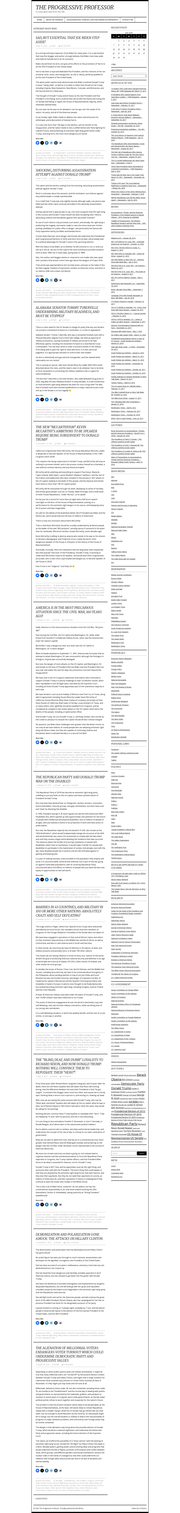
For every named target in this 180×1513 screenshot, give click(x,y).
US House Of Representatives (59, 160)
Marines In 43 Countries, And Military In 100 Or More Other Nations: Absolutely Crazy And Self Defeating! (69, 911)
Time (113, 726)
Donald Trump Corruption (66, 892)
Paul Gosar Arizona (89, 595)
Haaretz (114, 593)
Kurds (42, 1042)
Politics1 (114, 805)
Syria (44, 1049)
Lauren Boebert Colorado (65, 593)
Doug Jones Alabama (43, 412)
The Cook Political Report (120, 833)
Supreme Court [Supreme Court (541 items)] (117, 1131)
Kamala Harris (89, 155)
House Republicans (71, 590)
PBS (112, 545)
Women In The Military (74, 417)
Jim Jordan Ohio (84, 590)
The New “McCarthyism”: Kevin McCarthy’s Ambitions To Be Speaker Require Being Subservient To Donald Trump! (67, 433)
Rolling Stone (116, 698)
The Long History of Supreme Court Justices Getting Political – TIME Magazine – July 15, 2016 (127, 137)
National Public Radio (119, 530)
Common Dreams (118, 776)
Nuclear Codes (75, 1485)
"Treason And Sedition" (85, 585)
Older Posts (40, 1498)
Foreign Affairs (116, 666)
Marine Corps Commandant (79, 412)
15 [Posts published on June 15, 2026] (119, 49)
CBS (112, 495)
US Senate (75, 160)
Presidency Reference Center (122, 956)
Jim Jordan (95, 755)
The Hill (114, 844)
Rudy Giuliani (74, 760)
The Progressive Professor (75, 7)
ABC (112, 477)
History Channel (117, 509)
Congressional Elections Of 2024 (67, 290)
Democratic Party (86, 290)
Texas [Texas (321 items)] (143, 1131)
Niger (44, 1045)
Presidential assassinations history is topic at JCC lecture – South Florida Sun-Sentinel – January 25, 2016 (127, 340)
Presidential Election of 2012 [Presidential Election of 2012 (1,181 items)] (129, 1111)
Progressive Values (43, 1488)
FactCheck (115, 787)
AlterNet (114, 480)
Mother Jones (116, 676)
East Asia (50, 1040)
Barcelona (39, 1037)
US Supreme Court (89, 764)
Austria (97, 1035)
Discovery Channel (118, 502)
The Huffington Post (118, 847)
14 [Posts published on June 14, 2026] (114, 49)
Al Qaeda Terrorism (94, 752)
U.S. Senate (115, 1046)
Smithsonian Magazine (119, 701)
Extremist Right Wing (60, 155)
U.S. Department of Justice (121, 1032)
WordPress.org (116, 1177)
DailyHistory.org (117, 917)
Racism (38, 160)
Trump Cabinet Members (91, 1222)
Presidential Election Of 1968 (59, 295)
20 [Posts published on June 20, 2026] (144, 49)
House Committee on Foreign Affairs (124, 990)
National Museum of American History (125, 1010)
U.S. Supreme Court (118, 1049)
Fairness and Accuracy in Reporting (124, 505)
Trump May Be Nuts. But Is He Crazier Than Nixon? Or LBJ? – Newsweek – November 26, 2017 (128, 177)
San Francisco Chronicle (120, 625)
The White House (117, 1028)
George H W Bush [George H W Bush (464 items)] (129, 1095)
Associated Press (117, 484)
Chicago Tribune (117, 582)
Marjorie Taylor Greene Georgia (54, 595)
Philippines (73, 1045)
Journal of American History (121, 928)
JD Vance (72, 155)
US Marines (60, 1049)
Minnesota (99, 155)
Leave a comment (71, 785)
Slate (113, 822)
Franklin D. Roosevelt (59, 1219)
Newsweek (115, 691)
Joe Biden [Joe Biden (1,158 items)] (134, 1101)
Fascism (48, 1219)
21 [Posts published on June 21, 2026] (114, 53)
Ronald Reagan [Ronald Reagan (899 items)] (125, 1127)
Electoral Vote (116, 783)
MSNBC (114, 523)
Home (39, 20)
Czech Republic (93, 1037)
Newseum (115, 1014)
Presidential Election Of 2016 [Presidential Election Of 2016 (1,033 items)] (126, 1114)
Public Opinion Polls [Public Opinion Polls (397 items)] (130, 1120)
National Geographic (118, 680)
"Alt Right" (59, 1481)
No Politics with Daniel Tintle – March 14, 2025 (128, 335)
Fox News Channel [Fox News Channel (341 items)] (131, 1092)
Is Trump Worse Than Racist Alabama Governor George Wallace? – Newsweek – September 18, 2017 (126, 117)
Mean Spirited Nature (52, 897)
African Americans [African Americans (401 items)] (130, 1075)
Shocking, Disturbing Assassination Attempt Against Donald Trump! (66, 172)
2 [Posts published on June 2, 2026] (123, 41)
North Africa (51, 1045)
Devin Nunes (44, 755)
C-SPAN (114, 491)
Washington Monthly (119, 737)
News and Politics (44, 153)
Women (90, 897)
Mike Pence (85, 1219)
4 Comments (68, 1364)
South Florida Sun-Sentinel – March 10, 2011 (127, 356)
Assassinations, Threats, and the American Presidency (92, 20)
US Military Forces (71, 1049)
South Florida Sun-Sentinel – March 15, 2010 (127, 360)
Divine (134, 1508)
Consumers (40, 892)
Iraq (96, 1040)
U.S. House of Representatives (122, 1042)
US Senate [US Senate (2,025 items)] (136, 1138)
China (85, 1037)
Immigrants (73, 894)
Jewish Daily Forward (119, 600)
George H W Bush (62, 894)
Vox (112, 562)
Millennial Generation (61, 1485)
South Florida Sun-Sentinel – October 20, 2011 (128, 369)
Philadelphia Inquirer (118, 621)
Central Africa (68, 1037)
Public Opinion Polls (96, 158)
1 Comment (65, 320)
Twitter (113, 760)
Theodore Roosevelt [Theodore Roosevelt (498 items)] (119, 1134)
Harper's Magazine (118, 673)
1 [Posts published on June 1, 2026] (118, 41)
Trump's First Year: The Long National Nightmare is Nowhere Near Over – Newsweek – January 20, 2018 (128, 185)
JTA (112, 512)
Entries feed (115, 1169)
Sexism (44, 160)
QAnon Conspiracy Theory (59, 760)
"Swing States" (60, 153)
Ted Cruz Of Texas (76, 762)
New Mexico (61, 158)
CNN (113, 498)
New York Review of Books (121, 687)
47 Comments (65, 178)
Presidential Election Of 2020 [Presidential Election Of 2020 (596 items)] (123, 1117)
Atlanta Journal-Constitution (121, 575)
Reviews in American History (121, 960)
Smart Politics (116, 826)
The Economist (116, 708)
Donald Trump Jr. (68, 755)
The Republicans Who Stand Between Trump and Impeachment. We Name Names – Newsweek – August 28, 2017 (127, 146)
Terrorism (51, 1049)
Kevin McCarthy (49, 593)
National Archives (117, 1001)
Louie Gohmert (89, 757)
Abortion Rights (61, 409)
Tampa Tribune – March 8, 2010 (123, 383)
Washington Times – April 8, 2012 (123, 408)
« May (113, 64)
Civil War (82, 1217)
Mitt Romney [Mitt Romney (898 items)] (117, 1107)
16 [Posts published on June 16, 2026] (124, 49)
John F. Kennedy (74, 1219)
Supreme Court (52, 1490)
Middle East (61, 1042)
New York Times (117, 614)
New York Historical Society (121, 945)
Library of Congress (118, 997)
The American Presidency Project (123, 963)
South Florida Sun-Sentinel (121, 628)
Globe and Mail (116, 589)
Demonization (91, 1333)
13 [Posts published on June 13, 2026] (144, 45)
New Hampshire (50, 158)
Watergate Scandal (56, 1224)
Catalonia (58, 1037)
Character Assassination (76, 1333)
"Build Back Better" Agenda (65, 585)
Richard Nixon (54, 1222)
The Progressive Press (119, 851)
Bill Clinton (74, 1217)
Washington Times (118, 646)
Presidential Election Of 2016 (92, 1485)
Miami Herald (116, 610)
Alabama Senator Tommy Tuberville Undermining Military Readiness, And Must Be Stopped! (67, 312)
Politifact (114, 808)
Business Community (92, 890)
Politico (114, 801)
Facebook (114, 749)
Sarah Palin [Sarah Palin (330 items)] (136, 1128)
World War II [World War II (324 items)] (138, 1141)
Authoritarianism (51, 1217)
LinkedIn (114, 756)
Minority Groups (67, 897)
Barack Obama (64, 1217)
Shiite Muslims (57, 1047)
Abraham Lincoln (80, 752)
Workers (97, 897)
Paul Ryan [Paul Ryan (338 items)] (128, 1108)
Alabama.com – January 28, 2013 (123, 238)
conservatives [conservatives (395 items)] (116, 1084)
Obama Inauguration (119, 1062)
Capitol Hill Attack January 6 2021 (78, 588)
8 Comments (70, 443)
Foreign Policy (116, 669)
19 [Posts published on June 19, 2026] (139, 49)
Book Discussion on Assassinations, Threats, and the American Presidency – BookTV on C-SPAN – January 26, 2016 (128, 433)
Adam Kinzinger (59, 588)
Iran (92, 1040)
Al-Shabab (66, 1035)
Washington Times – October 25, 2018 (125, 415)
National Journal (117, 797)
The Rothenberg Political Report (123, 854)
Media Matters (116, 516)
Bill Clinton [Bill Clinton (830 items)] (127, 1079)
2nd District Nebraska (75, 153)
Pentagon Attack (42, 760)
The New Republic (118, 716)
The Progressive (117, 723)
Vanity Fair (115, 733)
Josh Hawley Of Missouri (50, 757)
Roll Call (114, 815)
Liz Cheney (80, 593)
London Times (116, 603)
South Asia (68, 1047)
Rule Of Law (77, 1222)
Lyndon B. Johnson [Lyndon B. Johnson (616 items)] (135, 1104)
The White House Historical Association (125, 970)
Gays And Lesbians (47, 894)
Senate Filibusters (86, 1488)
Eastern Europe (60, 1040)
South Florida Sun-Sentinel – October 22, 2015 (128, 373)
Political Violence (83, 293)
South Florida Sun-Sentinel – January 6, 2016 (127, 353)
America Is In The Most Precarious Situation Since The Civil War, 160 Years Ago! (69, 612)
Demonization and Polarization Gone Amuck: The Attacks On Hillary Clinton (69, 1236)
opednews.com (116, 541)
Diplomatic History (118, 920)
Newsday (114, 618)
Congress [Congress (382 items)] (136, 1080)
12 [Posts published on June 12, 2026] (139, 45)
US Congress (45, 764)
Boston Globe (116, 578)
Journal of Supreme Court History (123, 931)
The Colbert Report (118, 555)
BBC (112, 487)
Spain (75, 1047)
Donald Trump (46, 155)
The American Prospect (120, 705)
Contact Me (127, 20)
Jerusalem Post (116, 596)
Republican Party (80, 897)
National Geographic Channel (122, 527)
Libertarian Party (46, 1485)
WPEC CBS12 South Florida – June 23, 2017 (127, 418)
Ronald (53, 320)
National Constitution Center (121, 938)
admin (53, 46)
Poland (80, 1045)
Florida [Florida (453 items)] (122, 1092)
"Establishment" (70, 1481)
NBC (113, 534)
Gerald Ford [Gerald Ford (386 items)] (124, 1099)
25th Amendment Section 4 (65, 1215)
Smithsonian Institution (119, 1024)
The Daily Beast (117, 837)
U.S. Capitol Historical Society (122, 978)
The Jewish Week (117, 639)
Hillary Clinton (63, 1335)
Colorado (87, 153)
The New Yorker (117, 719)
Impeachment (74, 1335)
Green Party (83, 1483)
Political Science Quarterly (120, 694)
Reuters (114, 548)
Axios (113, 772)
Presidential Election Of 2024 (77, 158)
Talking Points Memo (119, 552)
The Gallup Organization (120, 840)
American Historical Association (123, 904)
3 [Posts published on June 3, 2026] (128, 41)
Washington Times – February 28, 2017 (125, 411)
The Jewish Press (117, 635)
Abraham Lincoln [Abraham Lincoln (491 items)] (117, 1075)
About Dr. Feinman (54, 20)
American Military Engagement (82, 1035)
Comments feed (117, 1173)
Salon (113, 819)
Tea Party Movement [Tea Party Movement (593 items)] (132, 1131)
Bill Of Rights (81, 1481)
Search (141, 1153)
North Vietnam (62, 1045)
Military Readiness (97, 412)
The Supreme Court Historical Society (125, 967)
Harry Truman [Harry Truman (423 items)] (133, 1098)
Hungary (87, 1040)
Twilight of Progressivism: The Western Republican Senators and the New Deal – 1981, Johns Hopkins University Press (128, 223)
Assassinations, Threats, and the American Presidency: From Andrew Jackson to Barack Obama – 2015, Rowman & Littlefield (127, 214)
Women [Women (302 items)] (121, 1141)
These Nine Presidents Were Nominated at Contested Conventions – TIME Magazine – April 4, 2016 (127, 168)
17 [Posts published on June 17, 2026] (129, 49)
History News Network (119, 879)
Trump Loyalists (42, 1224)
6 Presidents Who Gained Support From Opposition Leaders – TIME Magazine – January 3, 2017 (128, 97)
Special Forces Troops (86, 1047)
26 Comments (65, 46)
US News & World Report (120, 730)
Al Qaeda (58, 1035)
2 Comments (66, 1076)
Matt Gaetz (100, 757)
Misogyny (39, 158)
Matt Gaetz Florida (74, 595)
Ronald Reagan (66, 1222)
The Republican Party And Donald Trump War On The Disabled (70, 779)
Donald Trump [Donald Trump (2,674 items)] (121, 1088)
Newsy (113, 537)
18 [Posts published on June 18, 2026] (134, 49)
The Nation (115, 712)
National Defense (42, 414)
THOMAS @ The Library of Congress (124, 974)
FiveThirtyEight (116, 790)
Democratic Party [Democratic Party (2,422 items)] (132, 1084)
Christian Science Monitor (120, 585)
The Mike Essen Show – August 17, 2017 (126, 398)
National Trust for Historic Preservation (125, 942)
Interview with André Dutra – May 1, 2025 (126, 331)
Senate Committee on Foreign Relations (126, 1017)
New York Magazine (118, 683)
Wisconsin (83, 597)
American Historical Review (121, 907)
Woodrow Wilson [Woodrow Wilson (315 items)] (129, 1141)
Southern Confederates (49, 762)
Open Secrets (116, 949)
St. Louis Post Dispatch (119, 632)
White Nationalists (58, 417)
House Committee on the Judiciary (124, 993)
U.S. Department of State (120, 1035)
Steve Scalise (63, 762)
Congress (90, 1481)
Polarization (84, 1335)
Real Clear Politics (117, 812)
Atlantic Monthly (117, 662)
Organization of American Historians (124, 953)
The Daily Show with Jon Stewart (123, 559)
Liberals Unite (116, 794)
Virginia (82, 160)
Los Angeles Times (118, 607)
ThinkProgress (116, 858)
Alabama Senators (74, 409)
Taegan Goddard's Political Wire (123, 829)
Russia (86, 1045)
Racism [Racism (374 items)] (139, 1120)
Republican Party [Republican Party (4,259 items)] (124, 1123)
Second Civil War (86, 760)
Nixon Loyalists (96, 1219)
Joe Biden (79, 155)
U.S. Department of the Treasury (123, 1039)
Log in (113, 1166)
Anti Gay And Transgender (92, 409)
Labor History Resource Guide (122, 935)
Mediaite (114, 520)
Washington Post (117, 642)
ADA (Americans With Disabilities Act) (69, 890)
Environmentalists (83, 892)
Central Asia (77, 1037)
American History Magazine (121, 658)
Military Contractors (73, 1042)
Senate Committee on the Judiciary (124, 1021)
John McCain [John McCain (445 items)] (122, 1105)
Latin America (51, 1042)
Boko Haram (49, 1037)
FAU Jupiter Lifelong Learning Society (125, 753)
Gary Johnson (74, 1483)
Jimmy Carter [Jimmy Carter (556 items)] (123, 1102)
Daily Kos (114, 780)
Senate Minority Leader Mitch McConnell (71, 414)
